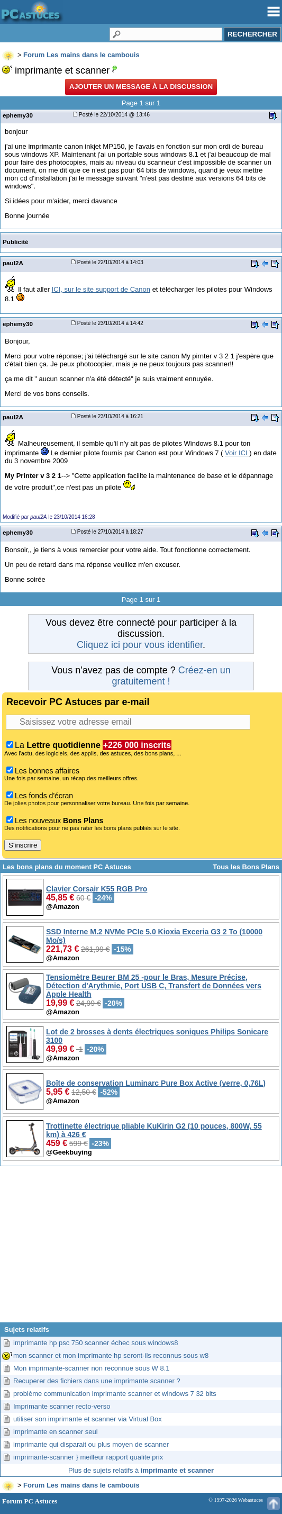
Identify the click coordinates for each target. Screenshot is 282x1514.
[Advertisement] (141, 1248)
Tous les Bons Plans (246, 867)
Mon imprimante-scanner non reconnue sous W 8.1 (91, 1368)
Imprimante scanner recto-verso (62, 1406)
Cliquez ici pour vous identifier (140, 644)
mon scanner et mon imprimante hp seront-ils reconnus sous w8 (110, 1355)
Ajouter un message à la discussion (141, 87)
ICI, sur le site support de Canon (101, 289)
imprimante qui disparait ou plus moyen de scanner (91, 1444)
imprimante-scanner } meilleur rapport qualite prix (88, 1457)
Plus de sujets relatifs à (141, 1470)
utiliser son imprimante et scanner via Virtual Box (87, 1419)
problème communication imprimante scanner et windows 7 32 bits (114, 1394)
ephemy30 (18, 115)
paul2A (13, 262)
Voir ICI (237, 453)
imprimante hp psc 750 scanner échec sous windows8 (95, 1343)
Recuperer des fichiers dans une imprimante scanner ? (96, 1381)
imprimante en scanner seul (55, 1432)
